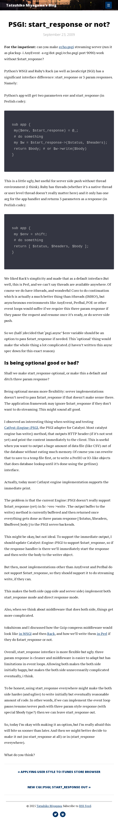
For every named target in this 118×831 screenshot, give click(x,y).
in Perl (102, 633)
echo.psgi (66, 46)
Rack (51, 633)
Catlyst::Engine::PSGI (21, 427)
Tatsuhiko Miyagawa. (49, 806)
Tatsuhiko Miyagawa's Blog (31, 5)
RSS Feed (85, 806)
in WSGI (25, 633)
